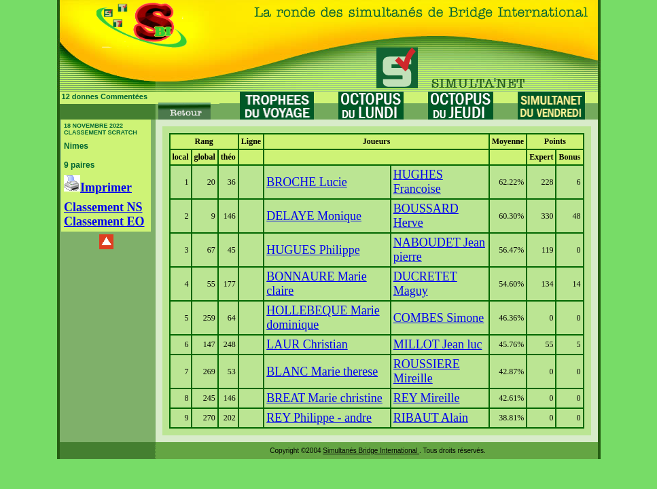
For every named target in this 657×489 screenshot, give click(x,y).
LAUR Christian (307, 344)
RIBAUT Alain (430, 417)
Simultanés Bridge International (371, 450)
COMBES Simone (438, 318)
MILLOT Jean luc (437, 344)
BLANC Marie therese (322, 371)
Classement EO (104, 221)
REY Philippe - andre (319, 417)
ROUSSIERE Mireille (426, 371)
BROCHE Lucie (306, 182)
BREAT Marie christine (324, 398)
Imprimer (98, 187)
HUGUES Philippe (313, 250)
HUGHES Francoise (418, 182)
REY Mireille (426, 398)
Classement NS (103, 207)
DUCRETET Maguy (425, 283)
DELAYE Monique (313, 216)
